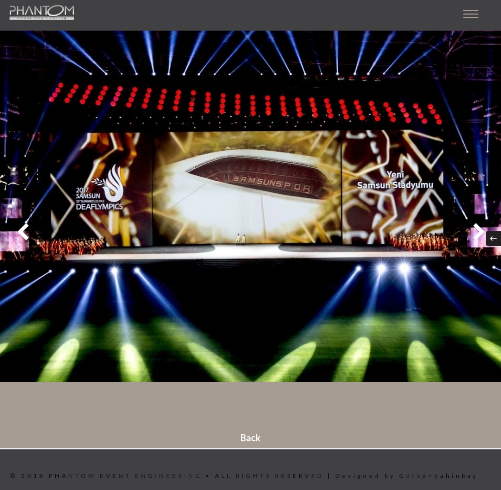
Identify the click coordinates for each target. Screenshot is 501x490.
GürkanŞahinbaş (438, 475)
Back (250, 437)
